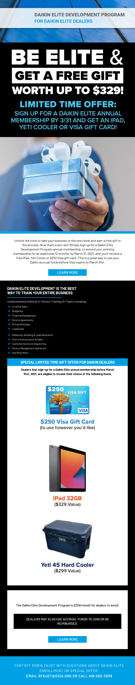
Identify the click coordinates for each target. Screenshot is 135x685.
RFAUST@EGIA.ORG (55, 676)
